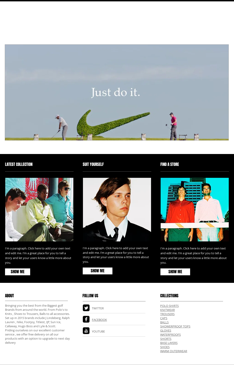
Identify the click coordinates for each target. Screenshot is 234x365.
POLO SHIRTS (169, 306)
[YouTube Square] (86, 330)
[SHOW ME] (175, 271)
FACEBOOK (99, 320)
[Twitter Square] (86, 307)
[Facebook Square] (86, 319)
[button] (117, 92)
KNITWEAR (167, 310)
